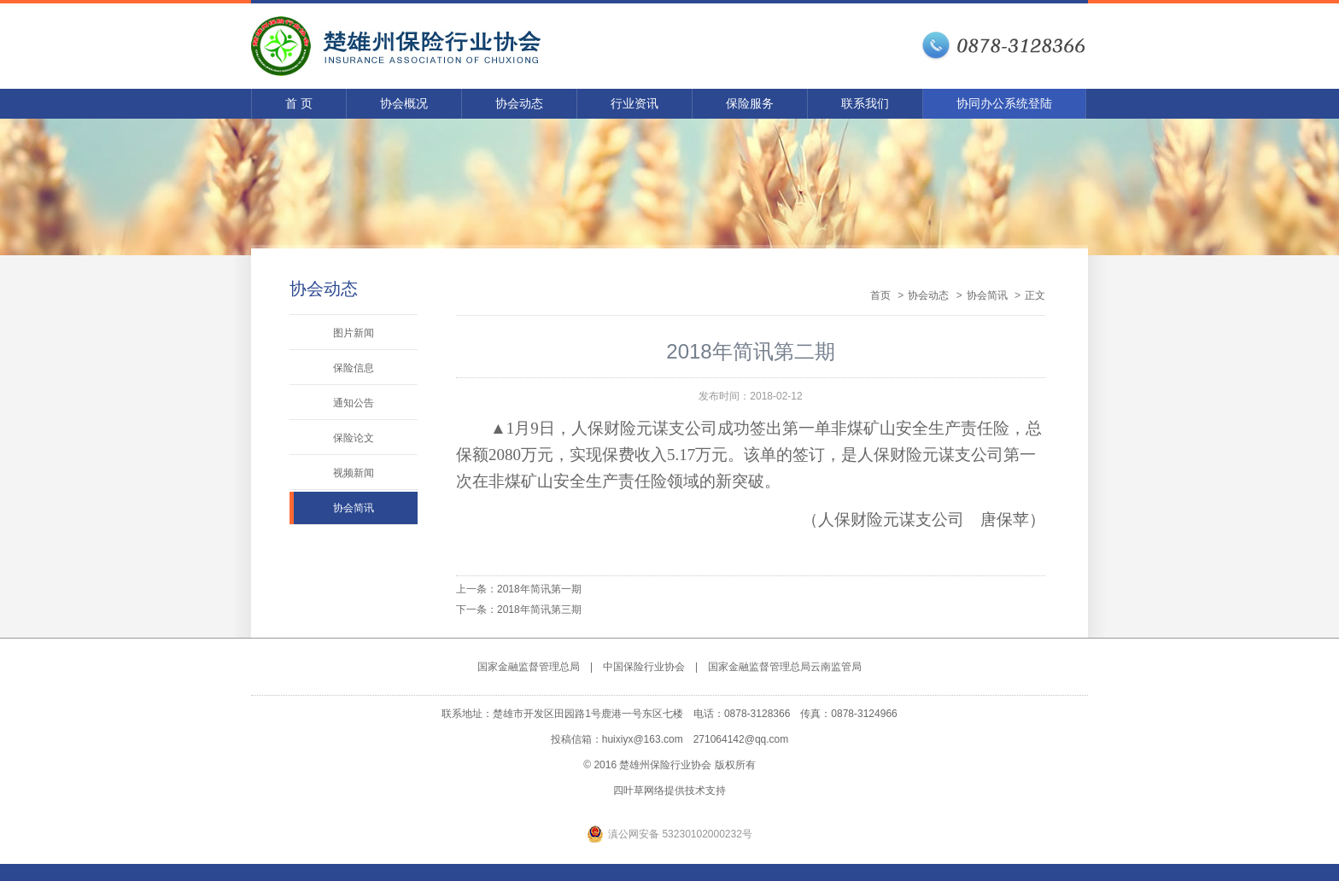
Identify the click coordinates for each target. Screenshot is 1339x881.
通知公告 (353, 403)
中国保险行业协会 (644, 667)
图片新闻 (353, 333)
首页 (880, 295)
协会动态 (519, 103)
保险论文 (353, 438)
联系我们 (865, 103)
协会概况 (404, 103)
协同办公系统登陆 (1004, 103)
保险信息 (353, 368)
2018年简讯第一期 (539, 589)
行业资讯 (634, 103)
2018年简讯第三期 (539, 610)
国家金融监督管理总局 (528, 667)
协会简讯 (353, 508)
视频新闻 (353, 473)
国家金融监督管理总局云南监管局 (785, 667)
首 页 (299, 103)
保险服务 (750, 103)
